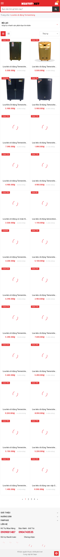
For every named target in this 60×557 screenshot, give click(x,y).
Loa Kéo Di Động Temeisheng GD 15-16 (16, 105)
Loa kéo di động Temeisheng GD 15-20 (16, 333)
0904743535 (26, 532)
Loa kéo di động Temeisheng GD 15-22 (45, 333)
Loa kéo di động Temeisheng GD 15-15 (16, 371)
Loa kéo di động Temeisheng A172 (45, 409)
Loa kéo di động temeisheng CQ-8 (45, 219)
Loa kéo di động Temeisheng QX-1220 (16, 257)
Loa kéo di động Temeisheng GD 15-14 (45, 371)
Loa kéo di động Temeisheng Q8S (16, 486)
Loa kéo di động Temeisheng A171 (16, 447)
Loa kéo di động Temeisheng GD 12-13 (16, 67)
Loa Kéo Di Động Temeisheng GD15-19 (45, 105)
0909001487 (8, 532)
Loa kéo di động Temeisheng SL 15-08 (45, 295)
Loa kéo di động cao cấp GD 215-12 (45, 486)
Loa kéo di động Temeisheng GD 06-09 (45, 143)
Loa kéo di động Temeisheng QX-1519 (16, 181)
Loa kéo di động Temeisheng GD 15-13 (16, 295)
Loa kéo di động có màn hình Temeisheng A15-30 (16, 219)
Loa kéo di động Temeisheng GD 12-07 (45, 447)
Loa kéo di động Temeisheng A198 (16, 143)
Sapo (35, 554)
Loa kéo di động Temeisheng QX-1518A (45, 67)
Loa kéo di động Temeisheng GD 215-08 (16, 409)
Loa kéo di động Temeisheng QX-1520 (45, 257)
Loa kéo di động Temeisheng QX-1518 (45, 181)
